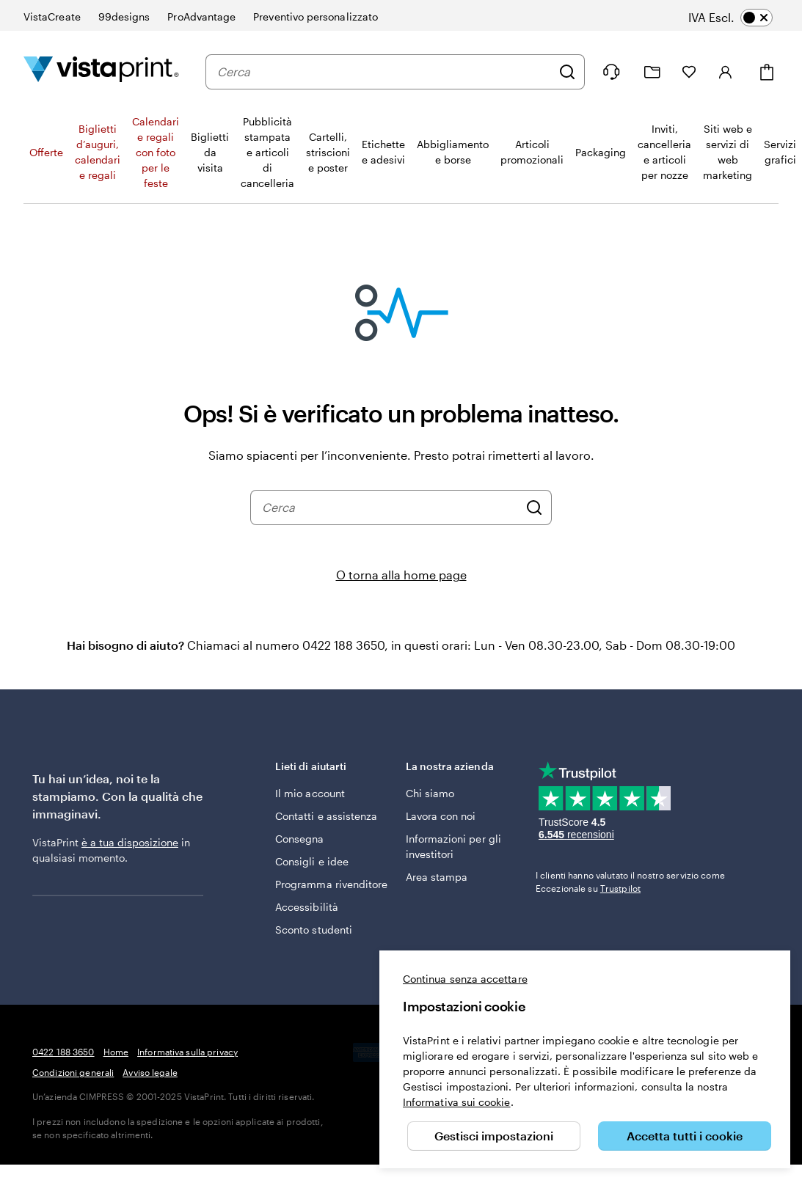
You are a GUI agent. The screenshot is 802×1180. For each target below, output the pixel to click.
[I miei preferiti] (689, 72)
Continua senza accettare (465, 978)
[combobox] (384, 72)
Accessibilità (306, 907)
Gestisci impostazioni (493, 1136)
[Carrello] (767, 72)
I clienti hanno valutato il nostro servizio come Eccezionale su (630, 881)
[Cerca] (567, 72)
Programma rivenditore (331, 884)
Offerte (46, 152)
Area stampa (437, 877)
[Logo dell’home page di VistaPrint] (101, 71)
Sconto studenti (313, 929)
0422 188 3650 (63, 1052)
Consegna (299, 838)
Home (115, 1052)
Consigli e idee (312, 861)
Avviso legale (150, 1072)
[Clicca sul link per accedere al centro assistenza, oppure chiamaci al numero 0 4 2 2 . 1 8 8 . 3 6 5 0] (611, 72)
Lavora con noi (441, 816)
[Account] (725, 72)
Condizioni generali (73, 1072)
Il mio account (310, 793)
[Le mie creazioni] (652, 72)
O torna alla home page (401, 575)
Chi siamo (430, 793)
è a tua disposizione (129, 842)
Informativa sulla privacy (187, 1052)
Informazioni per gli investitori (453, 846)
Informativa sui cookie (457, 1102)
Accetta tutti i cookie (685, 1136)
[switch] (741, 17)
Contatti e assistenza (326, 816)
